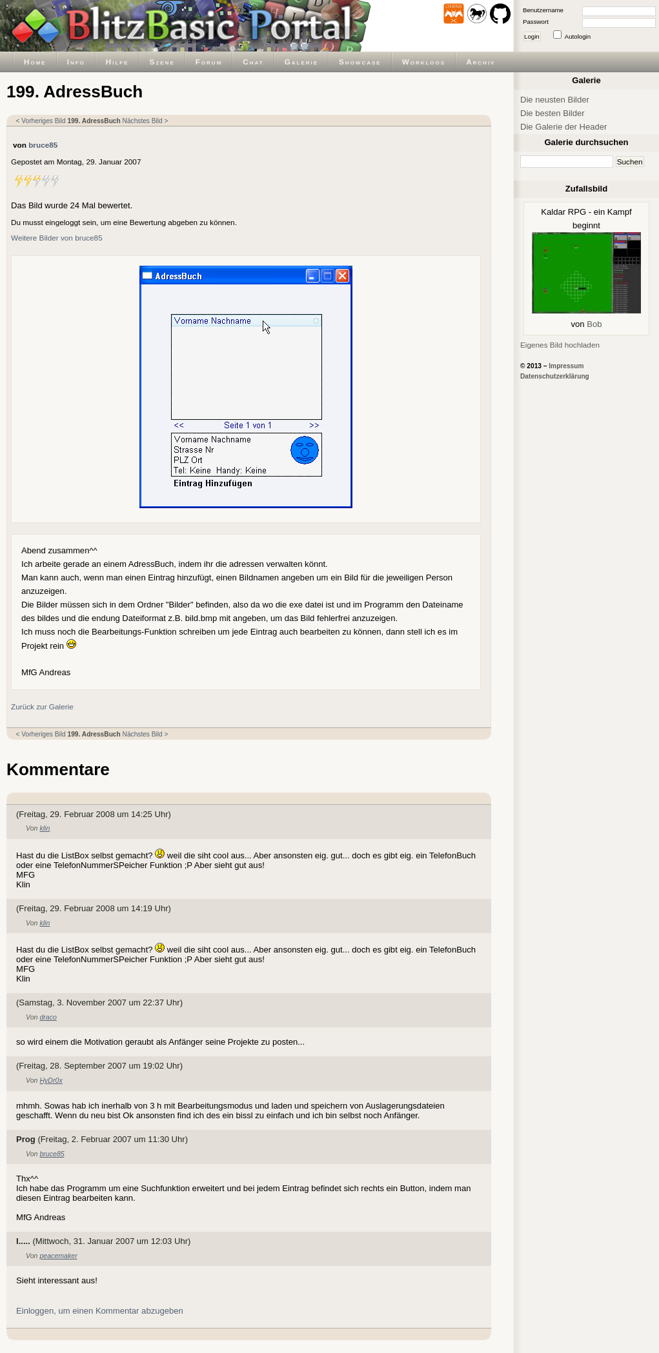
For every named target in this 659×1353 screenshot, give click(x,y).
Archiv (480, 61)
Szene (162, 61)
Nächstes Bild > (145, 120)
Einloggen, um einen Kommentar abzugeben (99, 1311)
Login (532, 36)
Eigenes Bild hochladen (560, 345)
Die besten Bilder (552, 113)
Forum (209, 61)
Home (35, 61)
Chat (253, 61)
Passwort (536, 21)
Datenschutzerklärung (554, 376)
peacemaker (58, 1255)
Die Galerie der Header (563, 127)
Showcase (360, 61)
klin (44, 828)
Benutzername (543, 10)
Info (76, 61)
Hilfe (117, 61)
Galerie (301, 61)
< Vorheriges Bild (41, 120)
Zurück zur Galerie (42, 706)
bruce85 (42, 145)
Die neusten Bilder (554, 99)
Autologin (578, 36)
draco (48, 1017)
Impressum (566, 366)
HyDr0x (50, 1080)
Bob (594, 324)
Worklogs (423, 61)
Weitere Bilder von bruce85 (57, 237)
